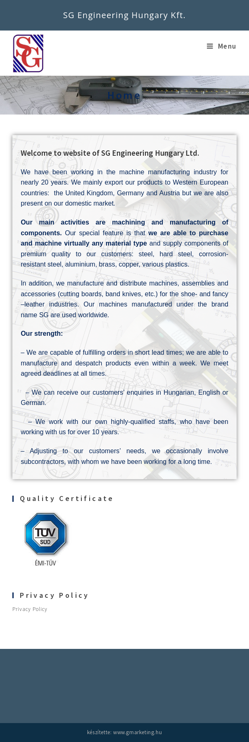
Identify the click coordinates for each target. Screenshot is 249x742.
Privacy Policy (29, 609)
